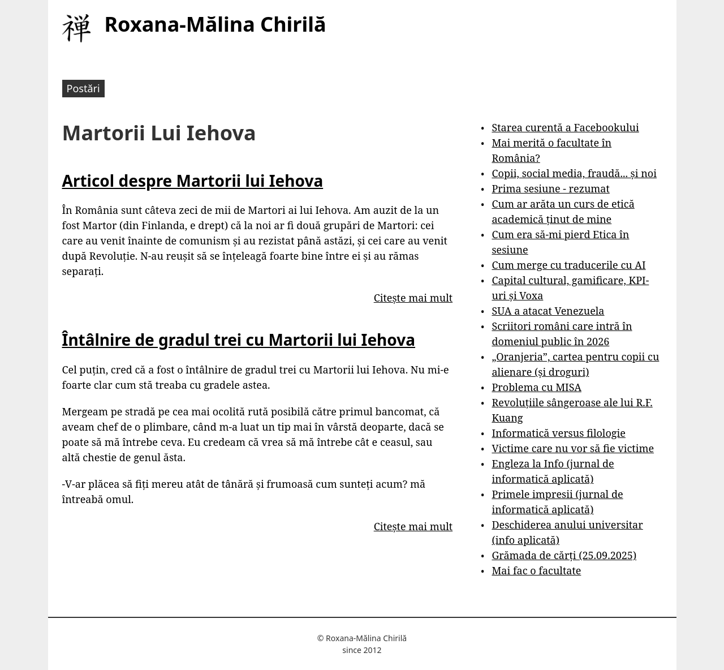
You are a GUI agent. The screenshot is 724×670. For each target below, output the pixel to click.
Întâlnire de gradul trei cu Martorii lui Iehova (239, 339)
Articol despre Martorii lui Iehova (193, 180)
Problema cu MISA (536, 387)
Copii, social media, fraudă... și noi (574, 173)
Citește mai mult (413, 297)
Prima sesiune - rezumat (550, 188)
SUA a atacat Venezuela (548, 310)
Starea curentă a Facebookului (565, 127)
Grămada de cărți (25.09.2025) (564, 555)
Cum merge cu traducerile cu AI (568, 265)
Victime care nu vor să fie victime (573, 448)
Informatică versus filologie (558, 433)
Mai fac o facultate (536, 570)
